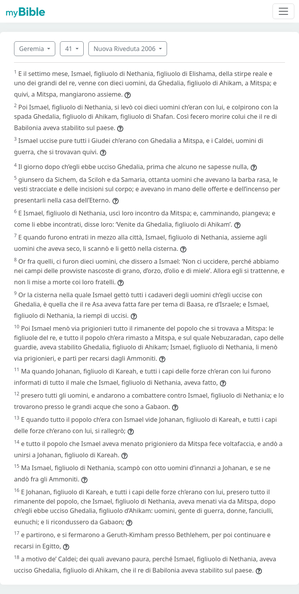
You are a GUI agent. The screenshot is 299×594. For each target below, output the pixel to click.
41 (69, 48)
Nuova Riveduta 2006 (125, 48)
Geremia (32, 48)
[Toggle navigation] (283, 11)
